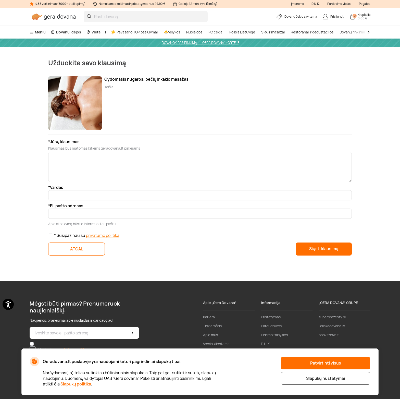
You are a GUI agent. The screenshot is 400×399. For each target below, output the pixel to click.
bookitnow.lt (329, 334)
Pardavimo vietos (339, 4)
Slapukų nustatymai (325, 378)
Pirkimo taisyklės (274, 334)
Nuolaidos (194, 32)
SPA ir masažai (273, 32)
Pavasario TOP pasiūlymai (134, 32)
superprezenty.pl (332, 317)
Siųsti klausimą (323, 248)
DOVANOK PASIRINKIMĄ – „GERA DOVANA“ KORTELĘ (200, 42)
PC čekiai (215, 32)
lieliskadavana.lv (332, 325)
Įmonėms (297, 4)
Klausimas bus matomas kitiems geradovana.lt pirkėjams (94, 148)
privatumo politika (102, 235)
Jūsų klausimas (65, 141)
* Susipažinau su (86, 235)
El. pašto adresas (66, 206)
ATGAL (76, 249)
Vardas (56, 187)
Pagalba (364, 4)
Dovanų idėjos (66, 32)
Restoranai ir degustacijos (312, 32)
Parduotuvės (271, 325)
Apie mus (210, 334)
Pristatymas (271, 317)
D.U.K (265, 343)
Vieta (93, 32)
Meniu (38, 32)
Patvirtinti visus (325, 363)
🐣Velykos (172, 32)
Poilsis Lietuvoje (242, 32)
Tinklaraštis (212, 325)
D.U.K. (315, 4)
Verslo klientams (216, 343)
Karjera (209, 317)
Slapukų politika (75, 384)
